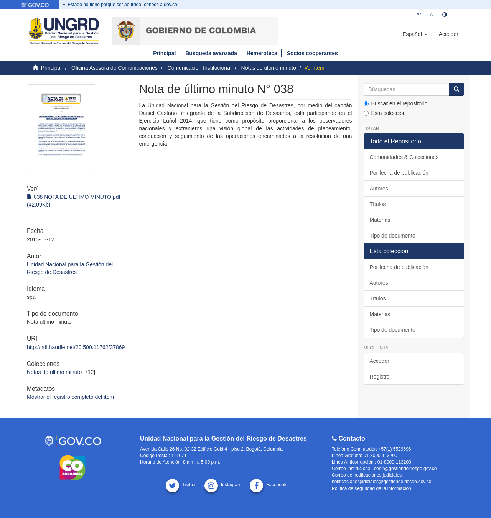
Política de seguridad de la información (371, 488)
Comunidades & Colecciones (404, 157)
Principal (164, 53)
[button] (415, 34)
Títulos (378, 204)
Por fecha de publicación (399, 173)
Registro (380, 377)
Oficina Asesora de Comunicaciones (114, 68)
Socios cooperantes (312, 53)
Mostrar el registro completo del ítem (70, 397)
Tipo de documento (392, 236)
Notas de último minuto (268, 68)
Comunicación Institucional (200, 68)
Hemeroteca (262, 53)
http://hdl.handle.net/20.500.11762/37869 (76, 347)
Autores (379, 188)
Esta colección (385, 113)
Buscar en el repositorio (396, 103)
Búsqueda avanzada (211, 53)
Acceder (379, 361)
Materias (380, 220)
